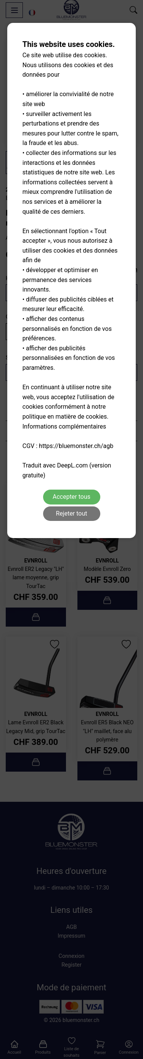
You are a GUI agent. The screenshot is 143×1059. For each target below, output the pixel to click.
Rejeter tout (71, 513)
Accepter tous (71, 496)
